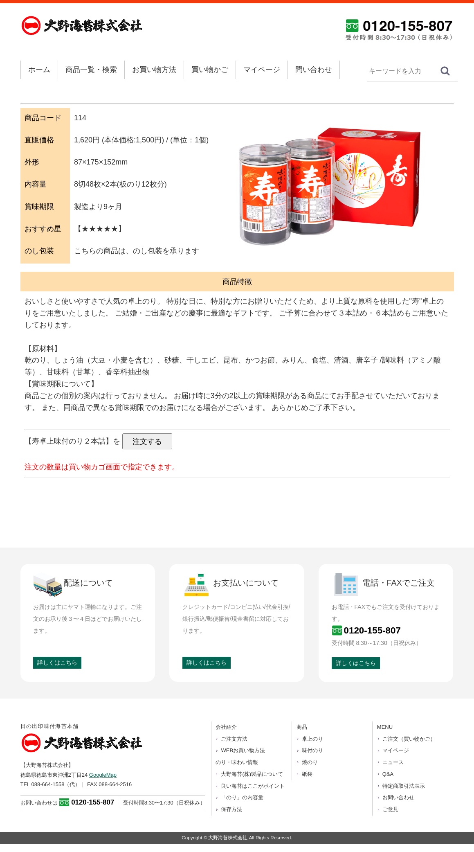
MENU (385, 727)
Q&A (387, 774)
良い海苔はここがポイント (253, 786)
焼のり (310, 762)
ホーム (39, 69)
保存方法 (231, 809)
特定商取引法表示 (403, 786)
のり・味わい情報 (237, 762)
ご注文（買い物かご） (409, 739)
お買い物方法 (154, 69)
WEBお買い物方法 (243, 750)
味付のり (312, 750)
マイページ (261, 69)
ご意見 (390, 809)
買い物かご (209, 69)
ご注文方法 (234, 739)
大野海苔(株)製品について (252, 774)
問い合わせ (313, 69)
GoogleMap (103, 775)
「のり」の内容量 (242, 797)
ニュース (393, 762)
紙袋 (307, 774)
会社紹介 (226, 727)
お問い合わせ (398, 797)
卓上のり (312, 739)
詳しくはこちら (57, 662)
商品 (302, 727)
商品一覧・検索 (91, 69)
